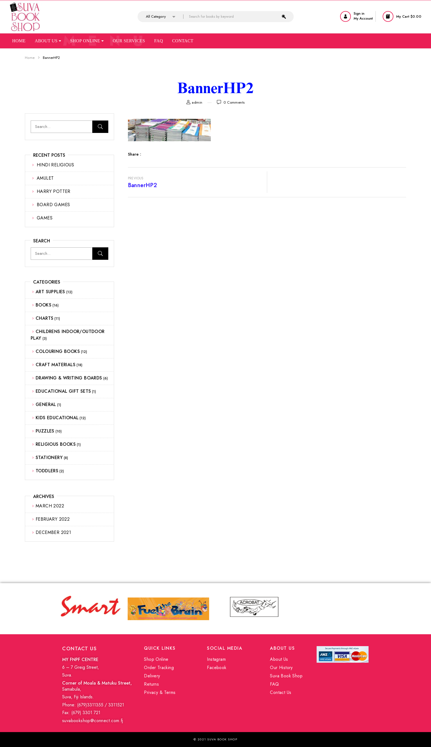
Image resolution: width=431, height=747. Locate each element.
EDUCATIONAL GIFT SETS (63, 391)
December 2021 (53, 532)
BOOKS (43, 305)
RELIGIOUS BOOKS (56, 444)
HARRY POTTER (53, 191)
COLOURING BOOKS (58, 351)
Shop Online (87, 40)
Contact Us (280, 692)
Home (19, 40)
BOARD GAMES (53, 204)
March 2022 (50, 506)
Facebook (216, 667)
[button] (403, 16)
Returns (151, 684)
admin (197, 102)
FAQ (274, 684)
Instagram (216, 659)
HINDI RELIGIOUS (55, 165)
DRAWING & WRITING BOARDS (69, 378)
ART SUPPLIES (50, 292)
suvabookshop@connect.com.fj (92, 720)
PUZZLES (45, 431)
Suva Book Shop (286, 676)
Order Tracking (159, 667)
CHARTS (44, 318)
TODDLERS (47, 471)
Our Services (129, 40)
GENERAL (46, 404)
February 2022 (53, 519)
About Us (48, 40)
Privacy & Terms (159, 692)
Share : (134, 154)
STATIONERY (49, 457)
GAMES (44, 218)
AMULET (45, 178)
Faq (158, 40)
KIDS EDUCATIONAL (57, 418)
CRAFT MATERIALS (55, 364)
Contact (182, 40)
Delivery (152, 676)
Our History (281, 667)
